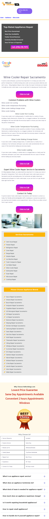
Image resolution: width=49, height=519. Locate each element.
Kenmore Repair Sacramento (15, 320)
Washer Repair (10, 256)
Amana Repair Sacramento (14, 300)
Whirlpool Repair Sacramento (15, 346)
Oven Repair (10, 250)
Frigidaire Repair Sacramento (15, 308)
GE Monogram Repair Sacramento (16, 311)
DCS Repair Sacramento (13, 352)
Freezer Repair (10, 245)
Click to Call (24, 94)
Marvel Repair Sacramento (14, 358)
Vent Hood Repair (11, 242)
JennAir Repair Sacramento (14, 366)
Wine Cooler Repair (12, 268)
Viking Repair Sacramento (14, 343)
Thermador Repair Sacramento (15, 340)
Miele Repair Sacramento (13, 372)
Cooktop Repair (11, 279)
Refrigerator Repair (12, 248)
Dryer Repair (10, 274)
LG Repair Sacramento (13, 317)
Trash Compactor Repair (13, 262)
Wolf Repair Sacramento (13, 337)
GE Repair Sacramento (13, 314)
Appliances (8, 17)
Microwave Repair (11, 277)
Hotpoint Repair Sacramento (15, 305)
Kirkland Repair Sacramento (14, 360)
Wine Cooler (16, 17)
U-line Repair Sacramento (14, 363)
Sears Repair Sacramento (13, 332)
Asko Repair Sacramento (13, 369)
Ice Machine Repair (12, 259)
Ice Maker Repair (11, 265)
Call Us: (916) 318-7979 (23, 11)
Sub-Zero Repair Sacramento (15, 334)
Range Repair (10, 253)
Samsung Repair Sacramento (15, 329)
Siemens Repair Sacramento (14, 355)
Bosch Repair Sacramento (14, 303)
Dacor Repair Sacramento (14, 297)
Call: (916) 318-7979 (20, 47)
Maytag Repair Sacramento (14, 323)
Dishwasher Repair (11, 271)
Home (1, 17)
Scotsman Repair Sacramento (15, 349)
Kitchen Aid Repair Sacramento (15, 326)
